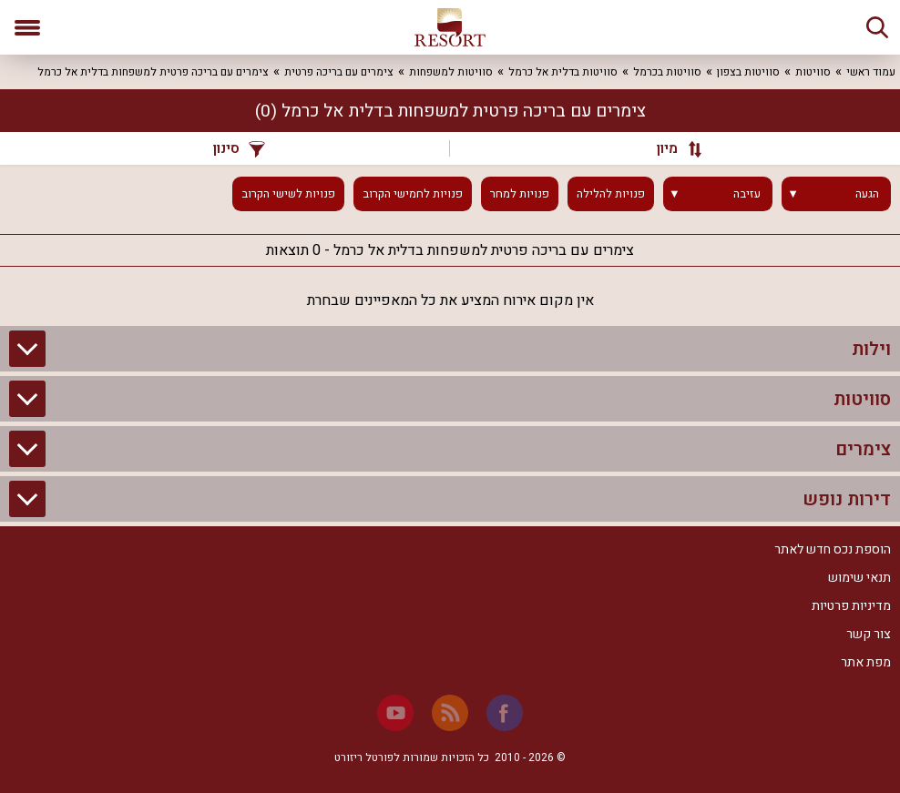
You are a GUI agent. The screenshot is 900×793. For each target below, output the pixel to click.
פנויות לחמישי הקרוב (413, 194)
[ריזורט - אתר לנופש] (450, 27)
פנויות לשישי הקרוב (288, 194)
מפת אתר (866, 662)
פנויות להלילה (611, 194)
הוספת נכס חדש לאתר (832, 549)
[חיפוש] (877, 27)
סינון (239, 148)
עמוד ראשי (870, 72)
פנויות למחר (519, 194)
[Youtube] (395, 713)
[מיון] (670, 148)
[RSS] (450, 713)
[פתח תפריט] (27, 27)
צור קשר (868, 634)
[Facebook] (504, 713)
